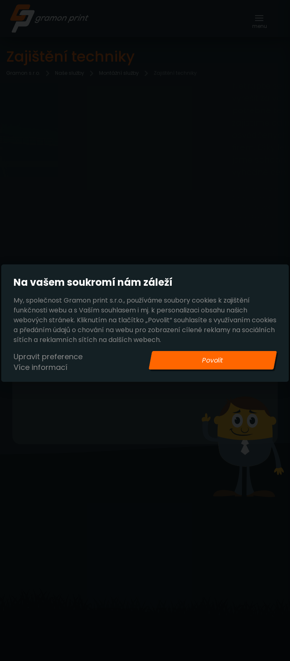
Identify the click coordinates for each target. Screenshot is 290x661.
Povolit (212, 360)
